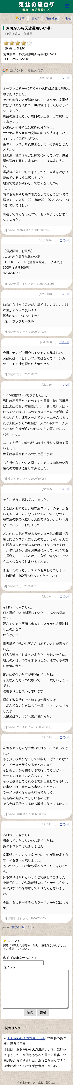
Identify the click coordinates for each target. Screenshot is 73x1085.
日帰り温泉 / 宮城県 (19, 34)
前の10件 (17, 927)
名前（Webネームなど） (20, 957)
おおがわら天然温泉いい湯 (26, 1038)
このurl (64, 77)
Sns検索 (52, 18)
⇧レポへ (37, 18)
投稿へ (21, 18)
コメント (9, 967)
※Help (66, 18)
